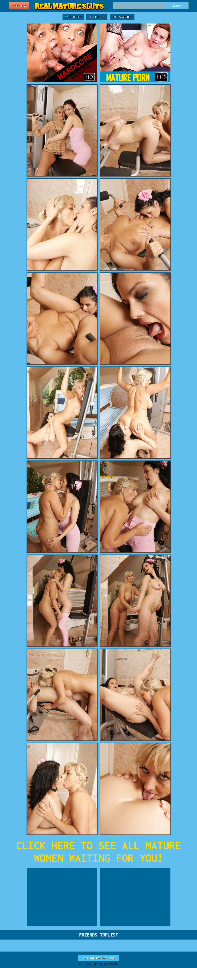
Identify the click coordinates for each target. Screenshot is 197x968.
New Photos (97, 17)
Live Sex (19, 6)
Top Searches (122, 17)
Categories (73, 17)
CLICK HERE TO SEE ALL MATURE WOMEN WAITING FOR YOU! (98, 851)
